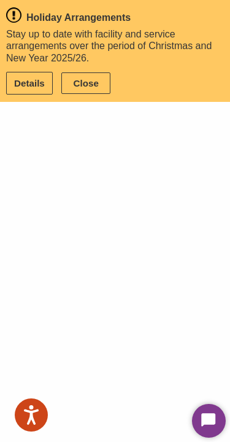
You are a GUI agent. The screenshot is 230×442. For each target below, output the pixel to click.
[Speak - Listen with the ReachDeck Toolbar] (31, 415)
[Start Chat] (209, 421)
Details (29, 83)
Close (86, 83)
